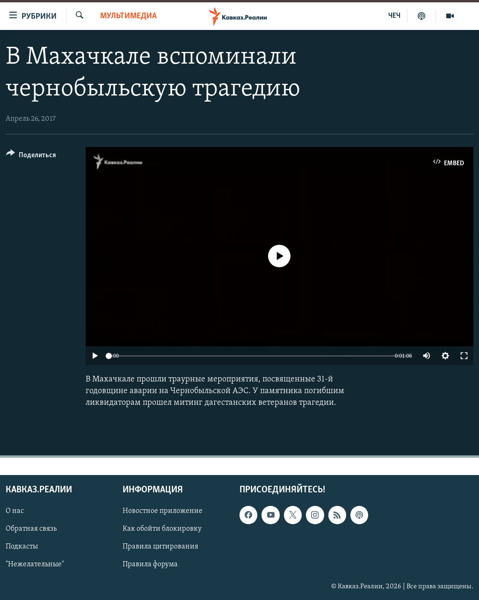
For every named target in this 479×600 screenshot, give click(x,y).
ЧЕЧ (394, 16)
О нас (15, 511)
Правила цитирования (160, 546)
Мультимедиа (128, 16)
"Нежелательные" (35, 564)
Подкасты (22, 546)
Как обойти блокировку (162, 529)
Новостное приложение (163, 511)
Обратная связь (31, 529)
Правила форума (150, 564)
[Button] (31, 156)
